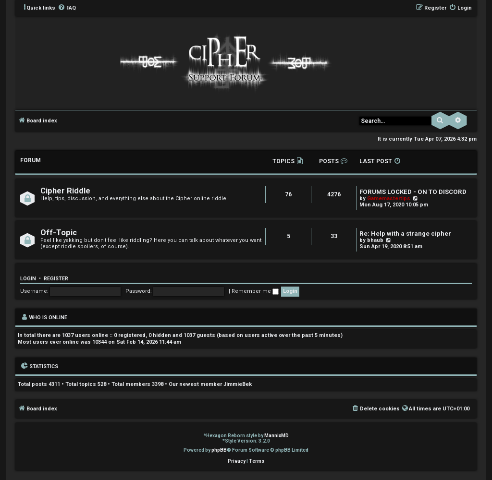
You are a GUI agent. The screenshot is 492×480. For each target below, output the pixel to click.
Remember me (255, 291)
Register (56, 279)
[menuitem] (67, 8)
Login (28, 279)
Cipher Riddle (65, 190)
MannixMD (276, 435)
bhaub (375, 240)
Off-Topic (58, 232)
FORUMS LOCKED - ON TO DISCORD (413, 191)
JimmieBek (237, 384)
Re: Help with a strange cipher (405, 233)
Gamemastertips (388, 198)
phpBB (219, 450)
